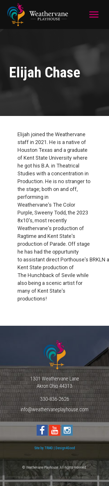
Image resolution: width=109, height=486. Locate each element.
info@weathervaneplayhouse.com (54, 409)
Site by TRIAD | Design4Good (54, 448)
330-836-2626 (54, 399)
